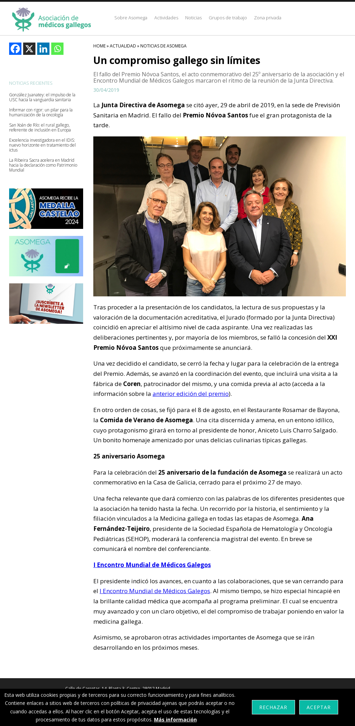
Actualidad (123, 46)
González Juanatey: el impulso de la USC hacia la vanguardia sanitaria (42, 97)
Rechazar (273, 707)
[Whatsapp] (57, 49)
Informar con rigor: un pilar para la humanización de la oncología (41, 112)
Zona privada (267, 17)
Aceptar (319, 707)
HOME (99, 46)
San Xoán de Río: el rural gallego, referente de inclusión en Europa (40, 128)
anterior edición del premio (191, 394)
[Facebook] (15, 49)
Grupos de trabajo (228, 17)
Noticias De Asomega (163, 46)
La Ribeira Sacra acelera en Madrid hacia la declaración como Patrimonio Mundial (43, 165)
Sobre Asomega (130, 17)
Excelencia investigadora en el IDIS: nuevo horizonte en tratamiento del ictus (42, 145)
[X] (29, 49)
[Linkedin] (43, 49)
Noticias (193, 17)
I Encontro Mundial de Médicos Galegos (155, 591)
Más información (175, 719)
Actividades (166, 17)
